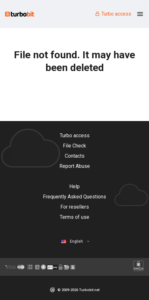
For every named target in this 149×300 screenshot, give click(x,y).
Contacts (75, 156)
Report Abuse (74, 166)
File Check (74, 146)
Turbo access (113, 14)
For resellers (74, 207)
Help (74, 186)
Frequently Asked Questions (74, 197)
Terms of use (74, 217)
